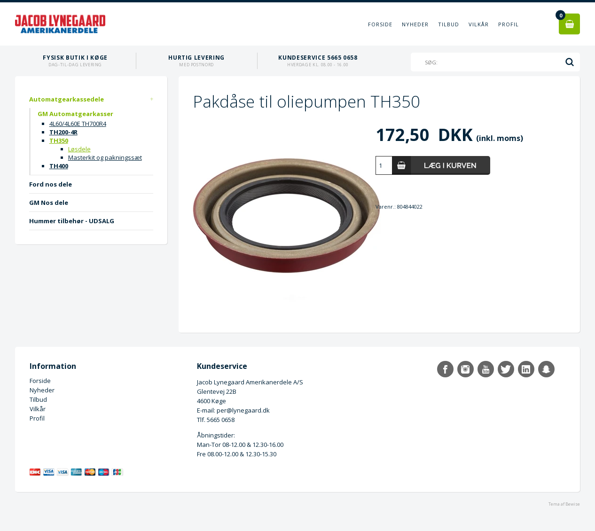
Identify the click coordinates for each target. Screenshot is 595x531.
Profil (508, 24)
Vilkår (479, 24)
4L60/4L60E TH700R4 (77, 123)
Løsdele (79, 149)
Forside (380, 24)
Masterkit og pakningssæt (105, 157)
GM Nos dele (48, 202)
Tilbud (448, 24)
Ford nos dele (50, 184)
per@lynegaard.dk (243, 410)
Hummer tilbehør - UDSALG (71, 221)
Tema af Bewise (564, 504)
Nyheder (415, 24)
